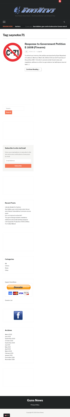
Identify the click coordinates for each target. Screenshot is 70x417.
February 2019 (9, 353)
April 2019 (8, 349)
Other (6, 270)
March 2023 (8, 334)
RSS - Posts (64, 1)
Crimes (7, 265)
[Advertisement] (18, 91)
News (6, 268)
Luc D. (40, 51)
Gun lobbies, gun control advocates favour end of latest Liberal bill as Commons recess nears (18, 211)
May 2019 (8, 347)
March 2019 (8, 351)
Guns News (35, 400)
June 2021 (8, 336)
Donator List (8, 300)
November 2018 (9, 359)
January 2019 (8, 355)
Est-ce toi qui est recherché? (13, 215)
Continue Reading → (33, 69)
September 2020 (10, 338)
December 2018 (9, 357)
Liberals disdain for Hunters (13, 207)
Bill (26, 51)
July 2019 (7, 345)
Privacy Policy (35, 405)
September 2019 (10, 343)
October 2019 (9, 340)
